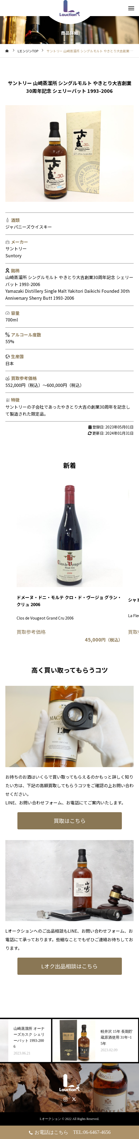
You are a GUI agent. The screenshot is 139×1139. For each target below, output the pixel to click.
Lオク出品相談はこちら (69, 966)
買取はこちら (70, 821)
